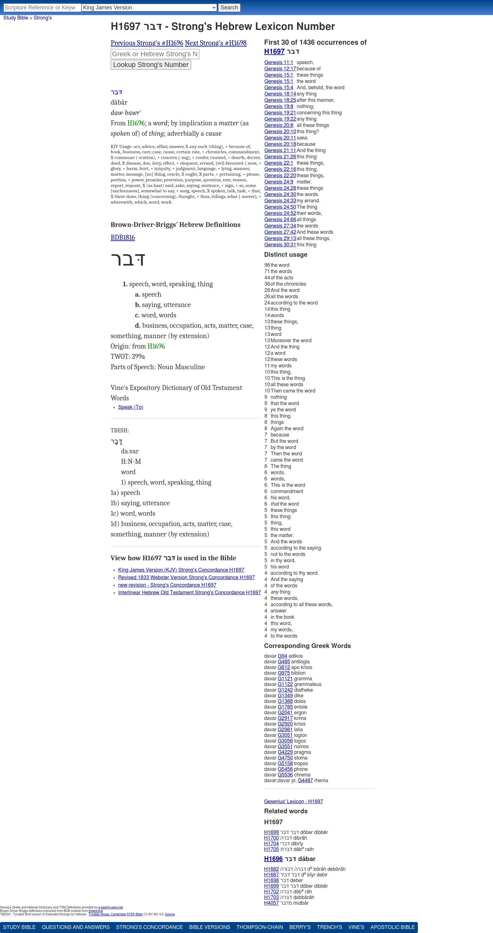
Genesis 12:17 (280, 68)
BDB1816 (123, 237)
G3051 (285, 735)
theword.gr (96, 911)
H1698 (271, 880)
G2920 (285, 724)
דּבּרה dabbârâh (289, 897)
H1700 (271, 838)
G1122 (285, 684)
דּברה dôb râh (288, 891)
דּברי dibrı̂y (283, 843)
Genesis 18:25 (280, 100)
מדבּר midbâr (286, 903)
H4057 (271, 903)
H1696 (136, 123)
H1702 (271, 891)
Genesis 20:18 (280, 144)
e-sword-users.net (110, 907)
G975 (284, 673)
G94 (282, 656)
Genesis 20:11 (280, 137)
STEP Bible (134, 914)
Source (170, 914)
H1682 (271, 869)
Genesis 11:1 (278, 62)
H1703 (271, 897)
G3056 (285, 741)
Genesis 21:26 (280, 156)
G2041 (285, 712)
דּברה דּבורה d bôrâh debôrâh (305, 869)
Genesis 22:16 (280, 169)
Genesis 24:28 (280, 188)
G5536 (285, 774)
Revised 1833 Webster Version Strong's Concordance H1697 (186, 577)
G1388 (285, 701)
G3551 (285, 746)
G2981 (285, 729)
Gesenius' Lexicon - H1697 (293, 801)
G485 (284, 661)
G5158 (285, 763)
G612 (284, 667)
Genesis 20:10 (280, 131)
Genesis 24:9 (278, 181)
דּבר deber (283, 880)
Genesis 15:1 (278, 75)
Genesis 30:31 (280, 244)
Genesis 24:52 (280, 213)
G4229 (285, 752)
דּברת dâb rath (289, 849)
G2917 (285, 718)
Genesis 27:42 (280, 232)
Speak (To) (130, 407)
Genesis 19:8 (278, 106)
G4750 (285, 757)
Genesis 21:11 (280, 150)
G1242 (285, 690)
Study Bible (15, 17)
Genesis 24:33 (280, 200)
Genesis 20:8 (278, 125)
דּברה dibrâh (285, 838)
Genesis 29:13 (280, 238)
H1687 (271, 874)
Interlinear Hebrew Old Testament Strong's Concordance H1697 (189, 592)
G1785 (285, 707)
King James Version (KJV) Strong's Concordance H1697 (181, 570)
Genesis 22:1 (278, 163)
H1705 (271, 849)
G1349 (285, 695)
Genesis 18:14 (280, 93)
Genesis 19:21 (280, 112)
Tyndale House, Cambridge (107, 914)
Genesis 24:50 (280, 207)
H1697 (274, 51)
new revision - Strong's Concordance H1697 (167, 585)
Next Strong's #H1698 (215, 43)
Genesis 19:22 (280, 119)
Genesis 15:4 (278, 87)
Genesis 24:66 (280, 219)
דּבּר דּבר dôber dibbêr (296, 832)
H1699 (271, 832)
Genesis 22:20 (280, 175)
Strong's (43, 17)
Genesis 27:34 (280, 225)
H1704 (271, 843)
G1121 (285, 678)
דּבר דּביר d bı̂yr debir (296, 874)
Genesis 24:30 (280, 194)
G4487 (305, 780)
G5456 (285, 769)
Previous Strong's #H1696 (147, 43)
